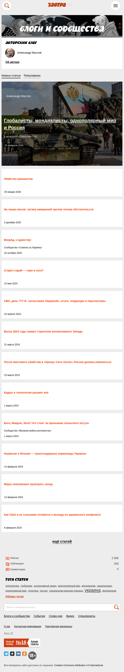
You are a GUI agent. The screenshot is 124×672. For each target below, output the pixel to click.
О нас (7, 626)
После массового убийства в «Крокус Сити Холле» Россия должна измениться (57, 362)
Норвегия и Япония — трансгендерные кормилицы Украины (45, 453)
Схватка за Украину (30, 247)
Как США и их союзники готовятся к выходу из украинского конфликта (52, 514)
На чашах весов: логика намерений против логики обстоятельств (48, 209)
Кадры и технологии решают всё (26, 392)
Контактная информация (27, 626)
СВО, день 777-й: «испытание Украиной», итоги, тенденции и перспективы (55, 301)
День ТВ (8, 633)
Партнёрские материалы (58, 626)
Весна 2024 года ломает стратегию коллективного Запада (43, 331)
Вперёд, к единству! (17, 239)
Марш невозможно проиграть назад (28, 484)
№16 (21, 642)
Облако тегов (14, 596)
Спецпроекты (86, 616)
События (39, 616)
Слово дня (55, 616)
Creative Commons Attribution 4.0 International (78, 665)
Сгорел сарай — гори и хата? (23, 270)
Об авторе (12, 62)
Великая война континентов (35, 430)
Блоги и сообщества (17, 616)
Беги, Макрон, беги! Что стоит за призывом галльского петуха (46, 423)
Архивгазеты (35, 642)
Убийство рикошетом (18, 178)
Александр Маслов (18, 96)
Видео (70, 616)
